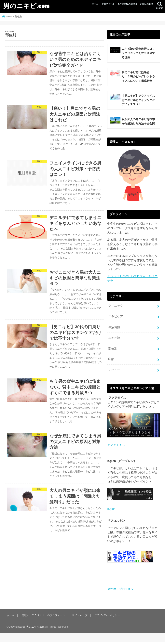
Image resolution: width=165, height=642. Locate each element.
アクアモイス (116, 454)
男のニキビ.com (26, 5)
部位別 (112, 359)
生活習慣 (114, 338)
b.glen (111, 518)
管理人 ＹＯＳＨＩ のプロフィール (42, 624)
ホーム (95, 4)
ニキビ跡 (114, 348)
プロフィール (108, 4)
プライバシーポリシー (106, 624)
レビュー (114, 380)
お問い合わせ (146, 4)
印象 (111, 369)
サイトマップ (79, 624)
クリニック (115, 317)
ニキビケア (115, 327)
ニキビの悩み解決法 (127, 4)
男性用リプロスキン (120, 598)
